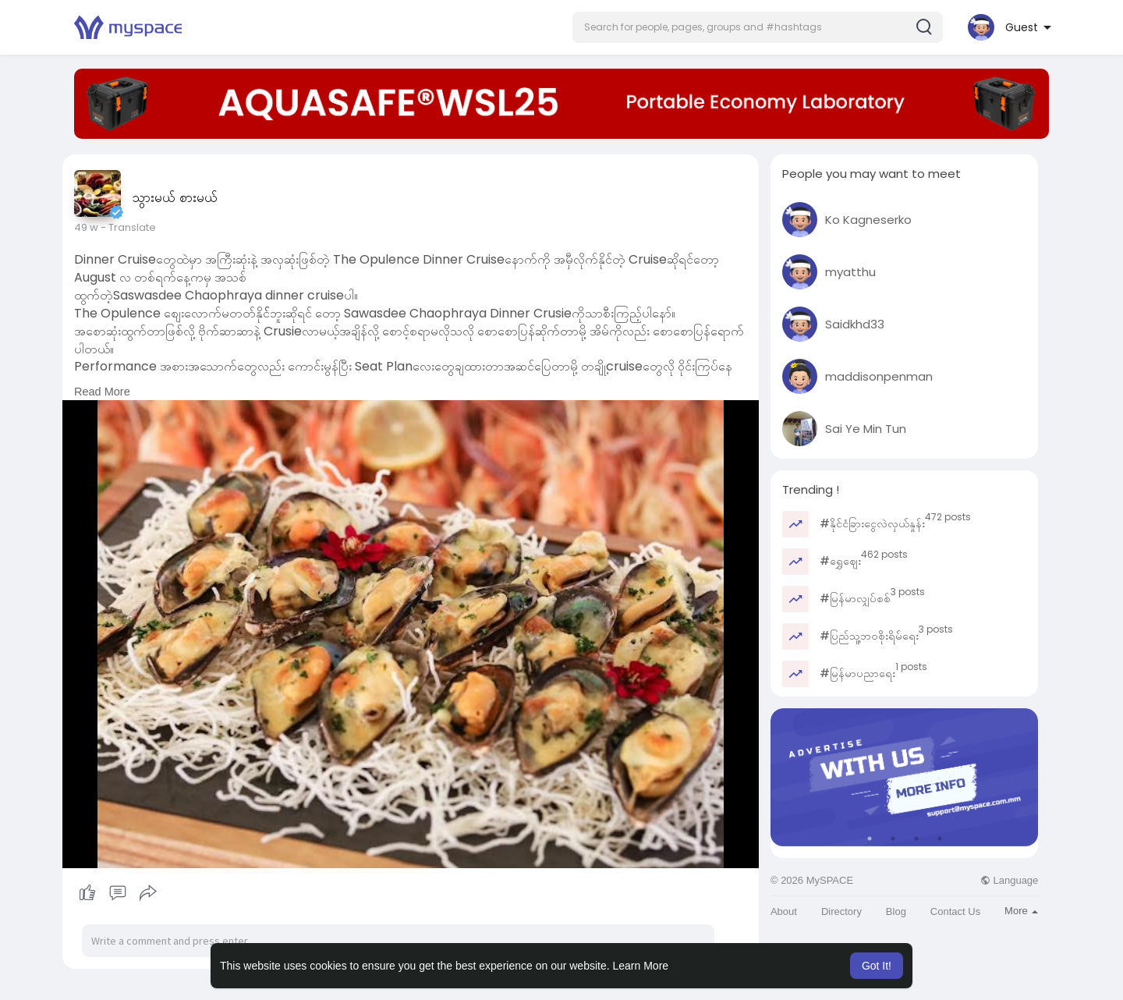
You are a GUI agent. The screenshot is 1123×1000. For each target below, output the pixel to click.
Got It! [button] (876, 965)
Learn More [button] (641, 965)
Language (1009, 880)
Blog (896, 911)
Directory (841, 911)
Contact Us (955, 911)
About (784, 911)
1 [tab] (869, 838)
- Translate (128, 227)
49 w (86, 227)
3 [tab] (916, 838)
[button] (757, 27)
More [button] (1021, 911)
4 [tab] (940, 838)
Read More (102, 391)
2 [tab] (893, 838)
